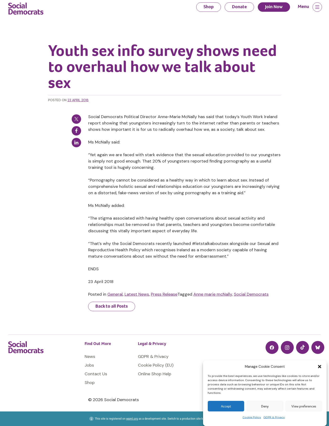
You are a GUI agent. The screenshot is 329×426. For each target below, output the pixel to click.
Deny (265, 406)
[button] (319, 366)
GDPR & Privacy (274, 417)
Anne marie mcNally (212, 294)
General (115, 294)
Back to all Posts (111, 306)
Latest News (137, 294)
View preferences (303, 406)
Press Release (164, 294)
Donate (239, 7)
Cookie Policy (252, 417)
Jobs (89, 365)
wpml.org (132, 418)
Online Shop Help (154, 374)
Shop (209, 7)
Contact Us (96, 374)
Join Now (274, 7)
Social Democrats (251, 294)
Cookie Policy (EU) (155, 365)
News (90, 356)
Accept (226, 406)
